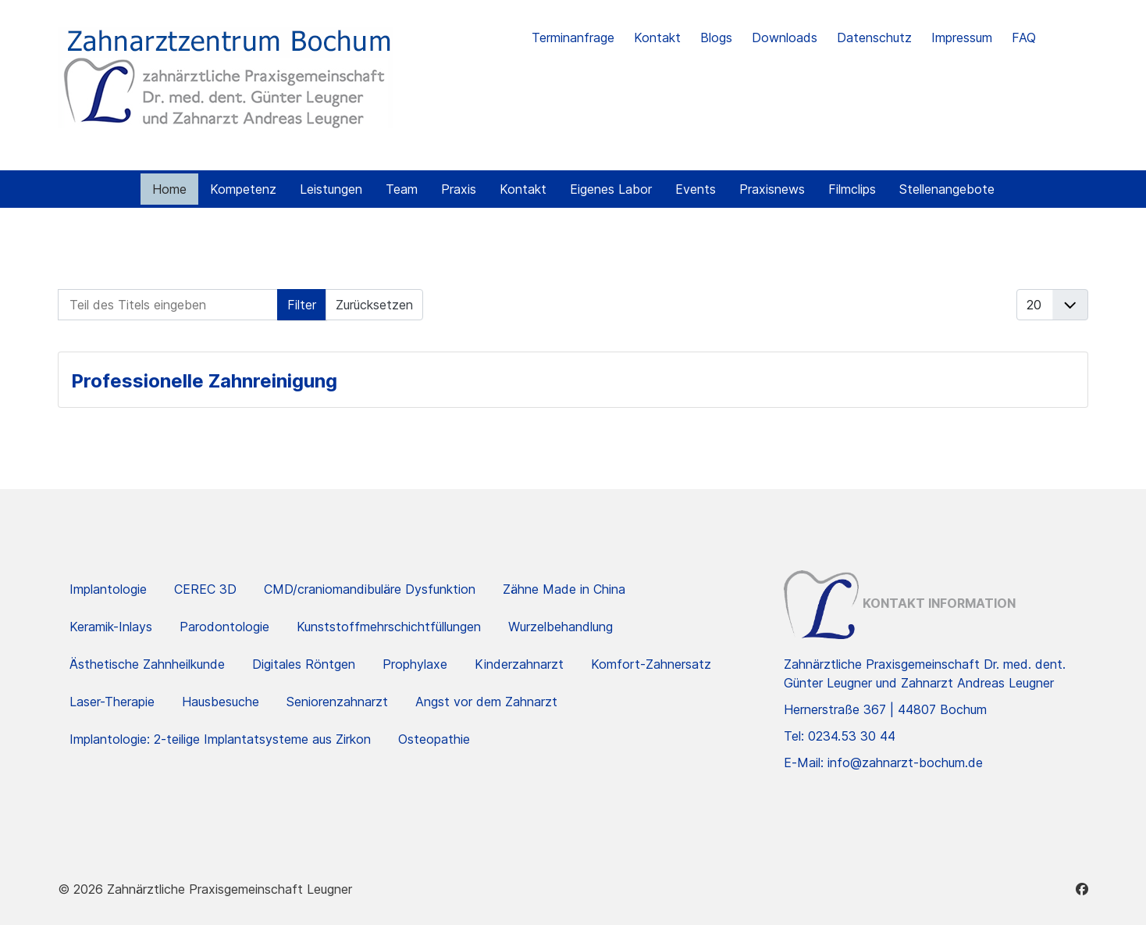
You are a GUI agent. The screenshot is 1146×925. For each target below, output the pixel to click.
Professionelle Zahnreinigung (204, 381)
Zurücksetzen (374, 304)
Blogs (716, 37)
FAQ (1024, 37)
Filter (301, 304)
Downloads (784, 37)
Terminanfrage (573, 37)
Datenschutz (874, 37)
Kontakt (657, 37)
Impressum (961, 37)
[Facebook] (1082, 889)
